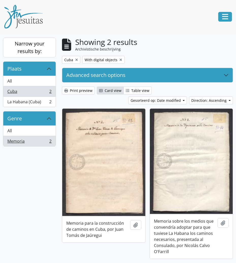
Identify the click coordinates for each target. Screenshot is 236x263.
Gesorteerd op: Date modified (156, 100)
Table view (137, 90)
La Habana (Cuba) (29, 103)
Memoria (29, 142)
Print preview (78, 90)
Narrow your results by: (29, 47)
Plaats (14, 68)
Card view (110, 90)
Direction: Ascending (209, 100)
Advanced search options (95, 75)
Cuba (29, 92)
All (9, 81)
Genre (14, 118)
